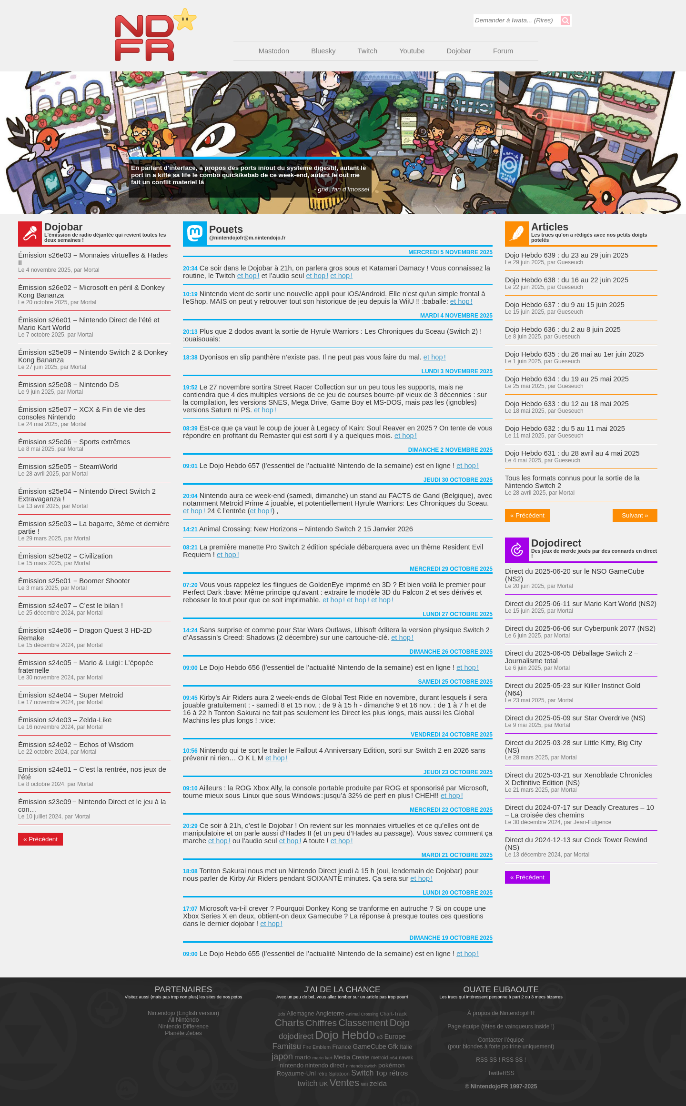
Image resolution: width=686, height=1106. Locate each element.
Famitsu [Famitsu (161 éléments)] (286, 1046)
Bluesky (323, 51)
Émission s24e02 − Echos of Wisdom (75, 744)
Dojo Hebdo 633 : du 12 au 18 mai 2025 (567, 404)
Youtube (411, 51)
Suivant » (635, 515)
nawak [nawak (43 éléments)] (406, 1057)
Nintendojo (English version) (183, 1013)
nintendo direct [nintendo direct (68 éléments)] (324, 1065)
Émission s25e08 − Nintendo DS (68, 385)
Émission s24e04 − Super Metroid (70, 695)
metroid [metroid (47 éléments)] (379, 1057)
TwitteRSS (501, 1073)
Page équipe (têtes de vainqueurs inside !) (501, 1026)
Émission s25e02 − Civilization (65, 556)
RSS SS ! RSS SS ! (501, 1059)
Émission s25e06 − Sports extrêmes (74, 442)
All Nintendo (183, 1019)
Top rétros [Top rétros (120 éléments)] (391, 1073)
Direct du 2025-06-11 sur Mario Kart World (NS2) (580, 604)
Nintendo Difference (183, 1026)
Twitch (368, 51)
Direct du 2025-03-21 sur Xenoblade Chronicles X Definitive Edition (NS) (579, 779)
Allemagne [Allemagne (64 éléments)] (300, 1013)
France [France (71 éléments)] (341, 1046)
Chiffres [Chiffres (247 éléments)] (321, 1023)
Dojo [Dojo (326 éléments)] (400, 1022)
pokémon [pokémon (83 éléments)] (391, 1065)
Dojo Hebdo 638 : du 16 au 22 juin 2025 (566, 280)
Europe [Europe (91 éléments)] (395, 1036)
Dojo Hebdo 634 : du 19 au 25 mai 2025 (567, 379)
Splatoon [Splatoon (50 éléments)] (339, 1073)
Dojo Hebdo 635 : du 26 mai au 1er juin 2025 (574, 354)
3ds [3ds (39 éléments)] (281, 1013)
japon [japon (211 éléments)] (282, 1056)
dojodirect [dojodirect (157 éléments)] (296, 1036)
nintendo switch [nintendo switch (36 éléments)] (361, 1066)
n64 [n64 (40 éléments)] (393, 1057)
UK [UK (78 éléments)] (323, 1083)
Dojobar (459, 51)
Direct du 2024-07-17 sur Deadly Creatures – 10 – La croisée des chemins (579, 811)
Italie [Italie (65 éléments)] (406, 1047)
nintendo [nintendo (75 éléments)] (291, 1065)
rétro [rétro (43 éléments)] (322, 1073)
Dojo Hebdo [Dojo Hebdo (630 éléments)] (345, 1034)
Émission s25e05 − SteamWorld (68, 466)
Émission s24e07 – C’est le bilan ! (70, 605)
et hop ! (248, 275)
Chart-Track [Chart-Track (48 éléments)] (393, 1013)
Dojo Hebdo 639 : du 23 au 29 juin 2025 (566, 255)
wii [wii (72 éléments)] (364, 1083)
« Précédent (40, 839)
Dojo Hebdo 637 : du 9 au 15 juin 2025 (565, 305)
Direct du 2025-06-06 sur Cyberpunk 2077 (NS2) (580, 628)
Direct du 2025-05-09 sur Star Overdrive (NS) (575, 718)
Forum (503, 51)
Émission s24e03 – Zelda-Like (64, 720)
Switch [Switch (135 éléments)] (362, 1073)
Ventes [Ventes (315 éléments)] (344, 1082)
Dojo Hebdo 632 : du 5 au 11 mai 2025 (565, 428)
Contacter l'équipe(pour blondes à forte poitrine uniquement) (501, 1043)
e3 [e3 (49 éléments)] (380, 1037)
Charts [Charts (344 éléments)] (289, 1022)
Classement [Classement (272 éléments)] (363, 1022)
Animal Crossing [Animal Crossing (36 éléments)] (362, 1014)
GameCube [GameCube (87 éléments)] (369, 1046)
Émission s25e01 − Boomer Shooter (74, 581)
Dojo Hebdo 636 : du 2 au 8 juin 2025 (563, 329)
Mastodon (274, 51)
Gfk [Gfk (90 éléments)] (393, 1046)
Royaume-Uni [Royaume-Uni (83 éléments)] (296, 1073)
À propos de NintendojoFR (501, 1013)
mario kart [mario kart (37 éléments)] (323, 1057)
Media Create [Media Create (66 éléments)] (352, 1057)
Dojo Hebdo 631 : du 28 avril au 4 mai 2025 (572, 453)
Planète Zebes (183, 1033)
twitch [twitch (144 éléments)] (308, 1083)
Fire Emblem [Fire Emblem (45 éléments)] (317, 1047)
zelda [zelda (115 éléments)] (378, 1083)
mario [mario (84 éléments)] (302, 1057)
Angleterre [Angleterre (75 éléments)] (330, 1013)
